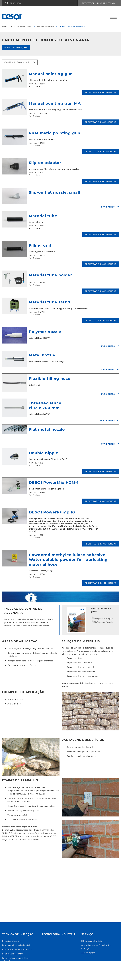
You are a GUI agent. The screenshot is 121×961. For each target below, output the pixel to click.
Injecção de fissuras (11, 941)
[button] (40, 3)
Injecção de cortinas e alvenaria (17, 949)
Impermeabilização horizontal (16, 945)
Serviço (87, 934)
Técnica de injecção (17, 934)
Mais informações (16, 47)
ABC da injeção (88, 952)
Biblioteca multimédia (91, 941)
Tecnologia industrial (59, 934)
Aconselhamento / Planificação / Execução (96, 947)
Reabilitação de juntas (12, 953)
